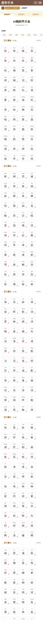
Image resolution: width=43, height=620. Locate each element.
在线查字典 (37, 617)
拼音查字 (21, 14)
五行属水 (11, 213)
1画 (4, 35)
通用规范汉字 (31, 509)
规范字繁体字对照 (11, 517)
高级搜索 (11, 481)
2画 (10, 35)
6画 (35, 35)
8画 (21, 600)
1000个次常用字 (31, 504)
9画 (30, 600)
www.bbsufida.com (15, 617)
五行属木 (11, 127)
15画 (38, 605)
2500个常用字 (11, 504)
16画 (4, 610)
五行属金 (11, 40)
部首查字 (36, 14)
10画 (38, 600)
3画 (16, 35)
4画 (23, 35)
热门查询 (32, 481)
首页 (8, 8)
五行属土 (11, 386)
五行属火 (11, 299)
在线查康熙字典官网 (27, 617)
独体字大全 (11, 513)
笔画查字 (15, 8)
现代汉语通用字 (11, 509)
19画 (30, 610)
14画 (30, 605)
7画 (13, 600)
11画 (4, 605)
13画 (21, 605)
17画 (13, 610)
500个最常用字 (32, 500)
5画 (29, 35)
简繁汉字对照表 (32, 513)
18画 (21, 610)
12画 (13, 605)
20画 (38, 610)
